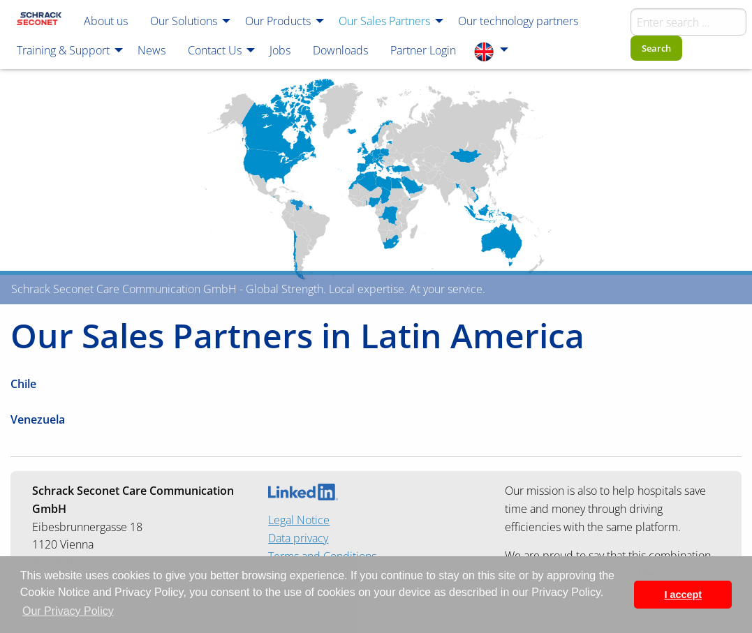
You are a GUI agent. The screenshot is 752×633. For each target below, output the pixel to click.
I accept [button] (683, 594)
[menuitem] (39, 20)
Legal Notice (299, 520)
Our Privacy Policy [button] (68, 611)
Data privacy (298, 538)
